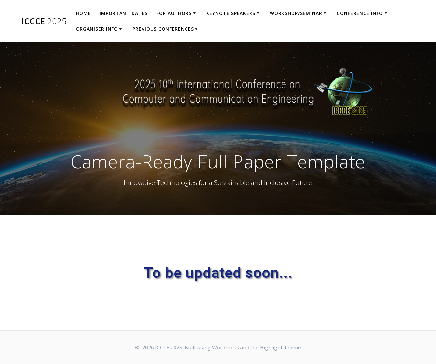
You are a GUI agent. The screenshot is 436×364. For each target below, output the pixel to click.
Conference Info (360, 13)
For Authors (174, 13)
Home (83, 13)
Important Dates (124, 13)
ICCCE (44, 21)
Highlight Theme (280, 347)
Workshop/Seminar (296, 13)
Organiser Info (97, 29)
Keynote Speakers (230, 13)
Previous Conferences (163, 29)
